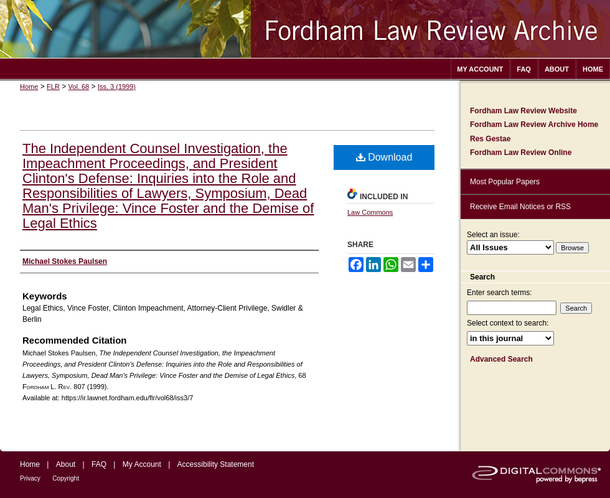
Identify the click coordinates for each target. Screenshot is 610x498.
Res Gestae (490, 138)
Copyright (65, 478)
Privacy (30, 478)
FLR (53, 86)
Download (384, 157)
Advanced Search (501, 359)
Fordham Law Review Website (523, 110)
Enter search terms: (499, 292)
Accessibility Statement (215, 464)
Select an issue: (493, 234)
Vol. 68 (79, 86)
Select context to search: (507, 323)
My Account (142, 464)
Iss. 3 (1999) (117, 86)
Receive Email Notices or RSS (520, 206)
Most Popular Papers (505, 181)
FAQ (99, 464)
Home (29, 86)
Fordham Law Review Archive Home (534, 124)
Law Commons (370, 212)
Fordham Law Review (305, 29)
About (65, 464)
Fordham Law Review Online (520, 152)
